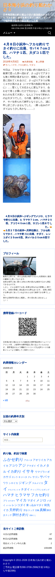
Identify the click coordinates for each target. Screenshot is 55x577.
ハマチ (14, 65)
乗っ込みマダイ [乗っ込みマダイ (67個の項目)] (35, 505)
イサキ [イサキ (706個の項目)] (28, 471)
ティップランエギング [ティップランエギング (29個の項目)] (39, 490)
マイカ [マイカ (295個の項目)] (21, 500)
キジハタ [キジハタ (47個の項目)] (22, 477)
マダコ (32, 65)
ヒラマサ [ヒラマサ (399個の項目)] (22, 495)
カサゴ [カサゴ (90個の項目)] (7, 476)
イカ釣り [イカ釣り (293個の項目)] (14, 471)
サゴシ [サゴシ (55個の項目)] (35, 477)
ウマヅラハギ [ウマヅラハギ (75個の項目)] (42, 471)
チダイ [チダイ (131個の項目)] (25, 489)
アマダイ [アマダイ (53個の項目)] (31, 466)
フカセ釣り (23, 65)
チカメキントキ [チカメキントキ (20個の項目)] (14, 490)
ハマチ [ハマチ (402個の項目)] (9, 495)
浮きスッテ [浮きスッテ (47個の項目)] (28, 510)
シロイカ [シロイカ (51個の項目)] (13, 483)
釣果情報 (28, 62)
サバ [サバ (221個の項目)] (43, 477)
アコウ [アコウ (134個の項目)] (13, 465)
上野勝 (41, 62)
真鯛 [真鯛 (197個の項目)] (43, 510)
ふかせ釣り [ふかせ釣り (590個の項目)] (13, 459)
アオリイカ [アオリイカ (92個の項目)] (39, 459)
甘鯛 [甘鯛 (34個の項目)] (37, 510)
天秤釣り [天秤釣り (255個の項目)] (16, 510)
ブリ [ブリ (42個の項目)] (5, 501)
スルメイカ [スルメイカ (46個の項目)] (37, 483)
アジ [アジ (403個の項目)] (22, 465)
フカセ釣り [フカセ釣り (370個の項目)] (40, 495)
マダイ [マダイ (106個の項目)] (31, 500)
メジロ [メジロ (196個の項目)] (41, 500)
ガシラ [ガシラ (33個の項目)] (15, 477)
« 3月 (5, 400)
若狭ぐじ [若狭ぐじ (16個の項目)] (32, 515)
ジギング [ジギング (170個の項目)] (25, 482)
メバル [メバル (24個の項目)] (8, 505)
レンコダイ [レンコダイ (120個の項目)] (19, 505)
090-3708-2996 (30, 567)
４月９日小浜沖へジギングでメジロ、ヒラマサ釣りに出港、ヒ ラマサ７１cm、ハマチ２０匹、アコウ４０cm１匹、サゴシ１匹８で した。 (27, 221)
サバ (7, 65)
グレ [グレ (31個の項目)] (30, 477)
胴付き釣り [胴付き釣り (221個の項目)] (20, 515)
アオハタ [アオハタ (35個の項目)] (28, 460)
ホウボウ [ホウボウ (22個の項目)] (11, 501)
